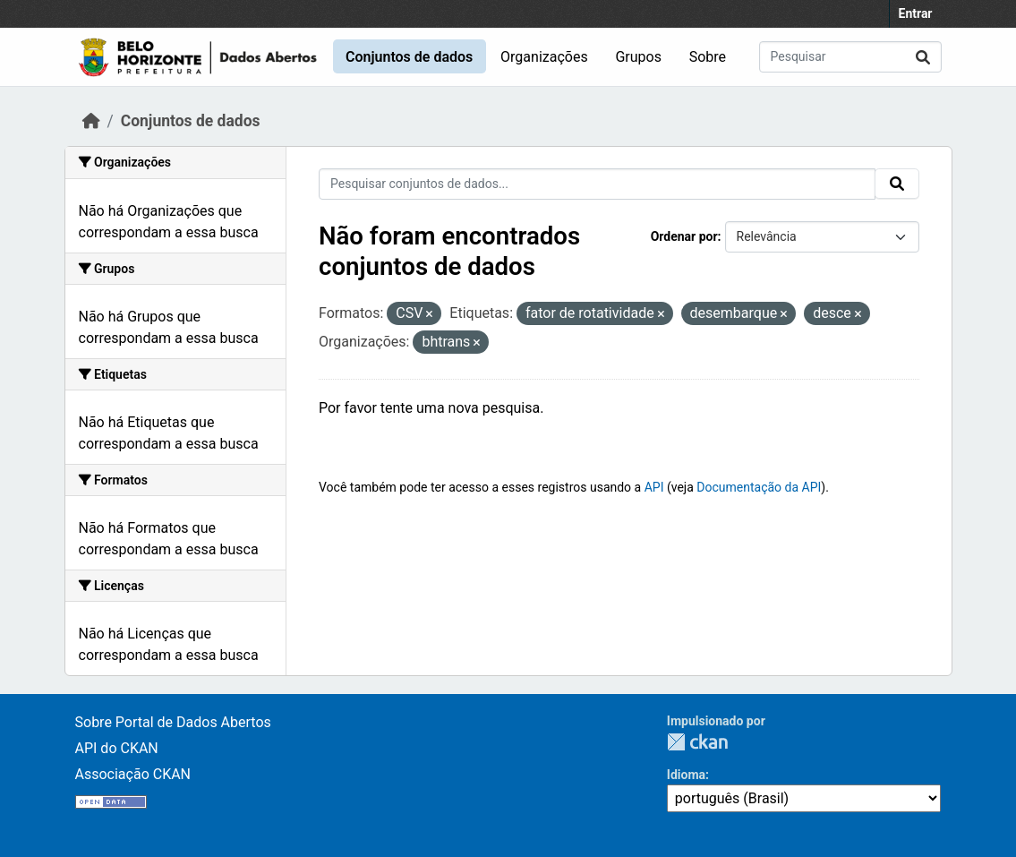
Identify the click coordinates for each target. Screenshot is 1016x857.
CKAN (697, 742)
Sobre (707, 56)
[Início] (91, 121)
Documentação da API (758, 487)
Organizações (544, 56)
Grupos (638, 56)
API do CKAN (116, 748)
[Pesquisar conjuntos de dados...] (850, 57)
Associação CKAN (133, 774)
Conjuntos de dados (409, 56)
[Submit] (923, 57)
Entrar (916, 13)
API (654, 487)
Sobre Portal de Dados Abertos (173, 722)
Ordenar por (684, 236)
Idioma (686, 774)
